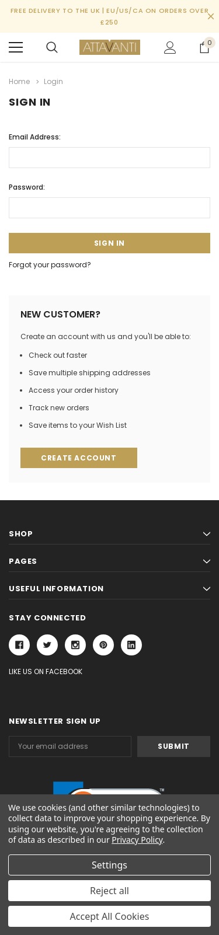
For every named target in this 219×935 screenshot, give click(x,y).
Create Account (78, 458)
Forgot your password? (50, 265)
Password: (27, 187)
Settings (109, 865)
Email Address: (35, 137)
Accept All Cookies (110, 916)
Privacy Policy (137, 839)
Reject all (109, 890)
